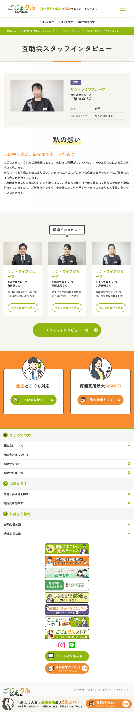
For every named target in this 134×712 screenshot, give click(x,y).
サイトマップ (123, 689)
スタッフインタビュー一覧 (66, 330)
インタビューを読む (23, 307)
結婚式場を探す (13, 503)
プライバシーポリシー (100, 689)
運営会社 (79, 689)
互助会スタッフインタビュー (47, 31)
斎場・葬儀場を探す (16, 494)
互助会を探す (11, 464)
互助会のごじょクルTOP (18, 31)
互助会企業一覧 (13, 473)
